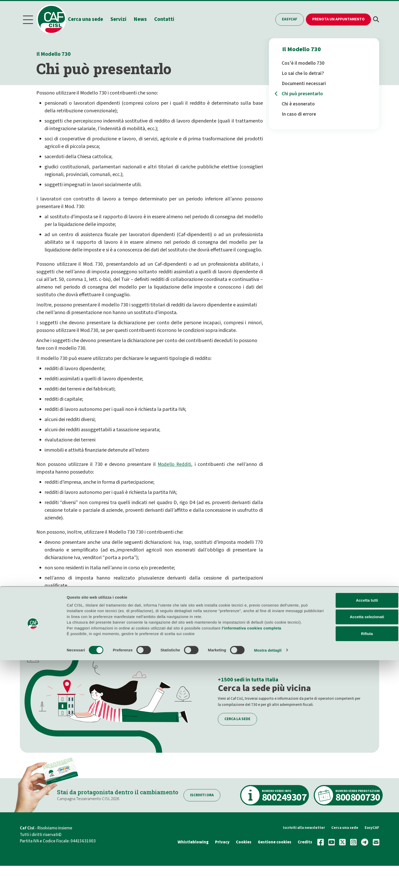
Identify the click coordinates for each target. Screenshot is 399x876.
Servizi (125, 18)
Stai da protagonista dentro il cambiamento (121, 790)
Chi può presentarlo (302, 92)
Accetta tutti (344, 810)
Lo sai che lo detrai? (303, 72)
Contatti (171, 18)
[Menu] (28, 19)
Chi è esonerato (298, 102)
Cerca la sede (237, 717)
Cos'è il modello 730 (303, 62)
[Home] (55, 19)
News (146, 18)
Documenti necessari (304, 82)
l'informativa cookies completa (251, 844)
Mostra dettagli (267, 866)
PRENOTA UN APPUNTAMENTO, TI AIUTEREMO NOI (111, 618)
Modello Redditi (174, 463)
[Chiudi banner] (391, 805)
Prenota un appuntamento (338, 18)
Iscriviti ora (209, 793)
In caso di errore (299, 113)
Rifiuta (344, 844)
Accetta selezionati (343, 827)
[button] (376, 19)
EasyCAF (289, 18)
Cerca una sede (91, 18)
